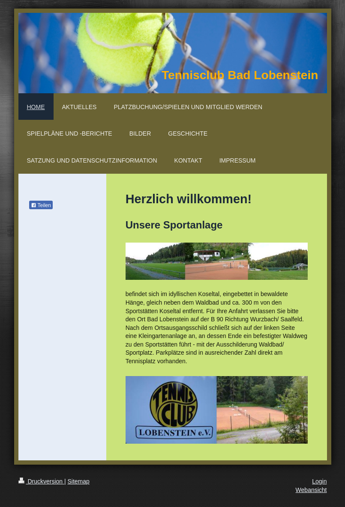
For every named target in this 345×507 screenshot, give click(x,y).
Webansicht (311, 489)
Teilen (41, 205)
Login (319, 481)
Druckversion (41, 481)
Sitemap (79, 481)
